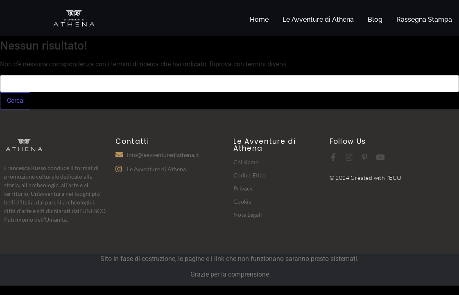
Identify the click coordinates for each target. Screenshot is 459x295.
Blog (375, 19)
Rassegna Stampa (424, 19)
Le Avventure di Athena (318, 19)
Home (259, 19)
